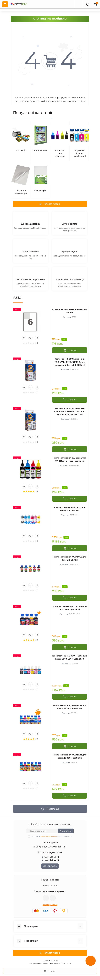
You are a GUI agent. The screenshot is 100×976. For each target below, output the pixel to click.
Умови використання (49, 836)
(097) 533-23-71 (51, 857)
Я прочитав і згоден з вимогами (52, 836)
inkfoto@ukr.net (50, 905)
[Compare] (37, 338)
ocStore (55, 960)
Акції (18, 297)
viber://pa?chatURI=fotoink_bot (46, 898)
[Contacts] (87, 4)
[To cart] (69, 350)
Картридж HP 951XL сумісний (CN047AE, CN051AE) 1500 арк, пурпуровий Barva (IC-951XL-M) (69, 362)
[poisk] (79, 4)
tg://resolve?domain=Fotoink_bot (53, 898)
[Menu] (5, 4)
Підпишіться (65, 831)
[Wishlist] (30, 338)
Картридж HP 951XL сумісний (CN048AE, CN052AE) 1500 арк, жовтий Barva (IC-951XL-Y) (69, 411)
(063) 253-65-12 (51, 860)
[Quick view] (24, 338)
